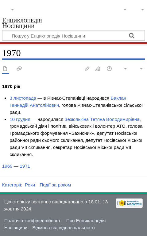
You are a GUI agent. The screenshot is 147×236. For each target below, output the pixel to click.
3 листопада (23, 98)
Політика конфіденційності (33, 220)
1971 (25, 166)
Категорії (11, 184)
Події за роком (55, 184)
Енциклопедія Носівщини (22, 24)
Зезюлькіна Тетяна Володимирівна (101, 119)
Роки (30, 184)
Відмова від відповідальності (63, 227)
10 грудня (20, 119)
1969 (7, 166)
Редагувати (87, 69)
